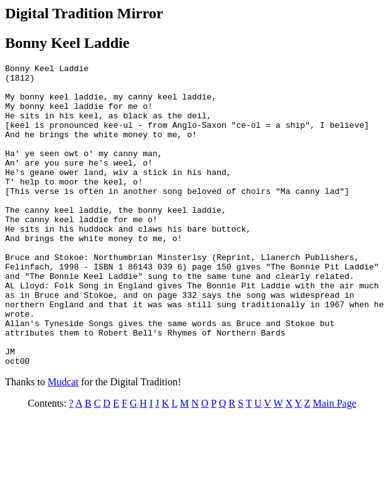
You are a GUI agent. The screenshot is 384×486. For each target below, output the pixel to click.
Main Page (334, 463)
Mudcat (63, 442)
